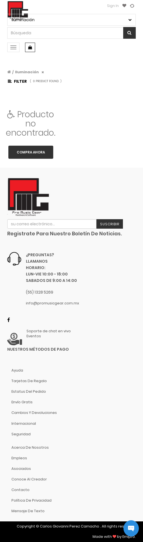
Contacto (20, 489)
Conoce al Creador (29, 479)
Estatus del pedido (28, 391)
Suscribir (109, 224)
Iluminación (27, 72)
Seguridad (21, 434)
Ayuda (17, 370)
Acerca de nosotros (30, 447)
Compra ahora (31, 152)
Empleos (19, 458)
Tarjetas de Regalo (29, 381)
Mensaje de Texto (28, 511)
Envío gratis (22, 402)
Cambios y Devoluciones (34, 412)
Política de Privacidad (31, 500)
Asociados (21, 468)
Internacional (23, 423)
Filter (17, 81)
